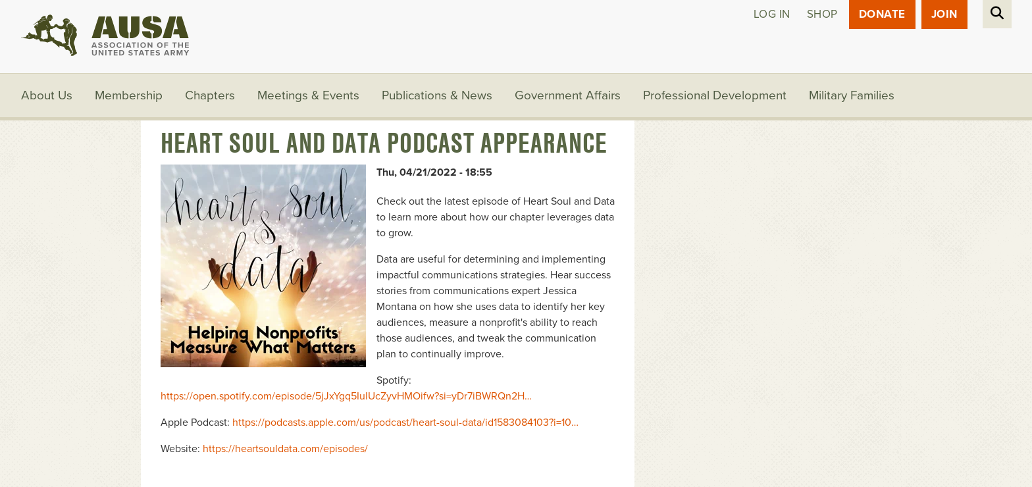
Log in (772, 14)
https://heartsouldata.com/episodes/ (285, 448)
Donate (882, 14)
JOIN (944, 14)
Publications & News (437, 95)
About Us (46, 95)
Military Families (851, 95)
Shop (822, 14)
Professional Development (715, 95)
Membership (129, 95)
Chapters (210, 95)
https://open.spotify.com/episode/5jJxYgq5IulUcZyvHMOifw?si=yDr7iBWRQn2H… (346, 396)
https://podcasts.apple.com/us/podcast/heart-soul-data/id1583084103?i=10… (405, 422)
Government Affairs (568, 95)
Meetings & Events (308, 95)
